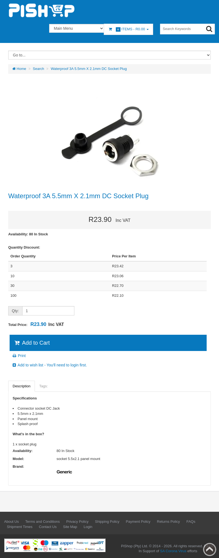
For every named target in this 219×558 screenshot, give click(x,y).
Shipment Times (19, 527)
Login (88, 527)
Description (21, 386)
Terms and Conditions (42, 521)
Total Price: (36, 324)
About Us (11, 521)
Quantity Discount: (24, 247)
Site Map (70, 527)
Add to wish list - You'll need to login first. (49, 365)
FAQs (190, 521)
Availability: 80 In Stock (28, 234)
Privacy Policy (77, 521)
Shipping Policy (107, 521)
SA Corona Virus (173, 551)
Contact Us (48, 527)
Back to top (210, 549)
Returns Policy (168, 521)
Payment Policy (138, 521)
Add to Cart (32, 343)
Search (38, 69)
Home (19, 69)
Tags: (43, 386)
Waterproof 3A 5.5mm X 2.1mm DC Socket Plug (89, 69)
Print (19, 355)
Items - (128, 29)
